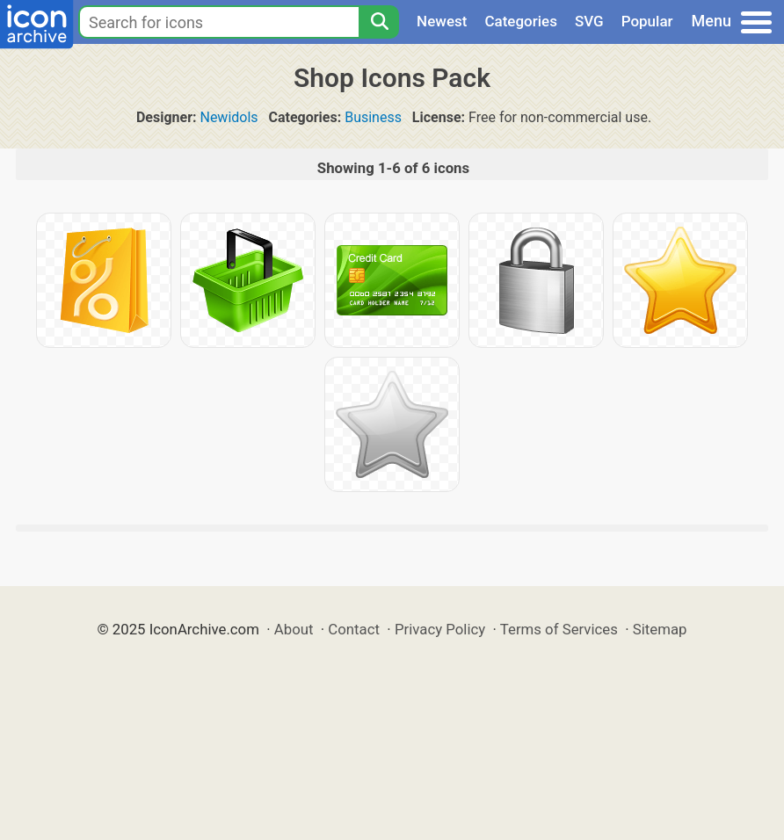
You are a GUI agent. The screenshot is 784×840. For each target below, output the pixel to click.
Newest (442, 21)
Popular (647, 21)
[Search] (379, 22)
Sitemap (660, 629)
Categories (520, 21)
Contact (354, 629)
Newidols (229, 117)
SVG (589, 21)
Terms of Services (559, 629)
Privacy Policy (440, 629)
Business (373, 117)
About (294, 629)
